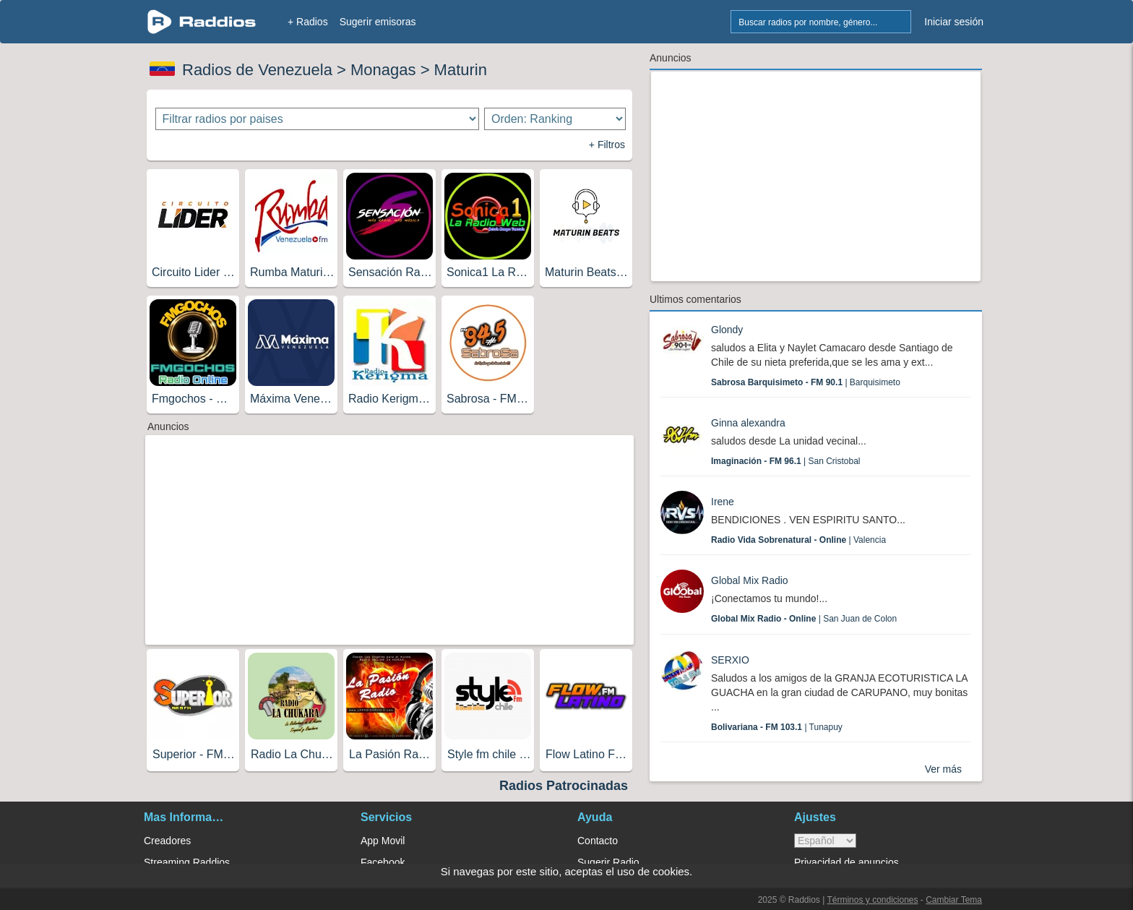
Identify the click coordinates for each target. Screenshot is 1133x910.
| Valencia (798, 540)
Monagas (383, 70)
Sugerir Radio (608, 862)
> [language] (825, 840)
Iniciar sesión (953, 21)
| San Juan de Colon (804, 619)
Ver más (943, 769)
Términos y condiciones (872, 900)
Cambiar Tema (954, 900)
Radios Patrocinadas (563, 785)
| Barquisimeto (805, 382)
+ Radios (308, 21)
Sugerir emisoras (378, 21)
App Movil (383, 840)
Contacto (597, 840)
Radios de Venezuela (257, 70)
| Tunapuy (777, 727)
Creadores (167, 840)
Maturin (460, 70)
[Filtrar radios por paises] (317, 119)
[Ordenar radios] (555, 119)
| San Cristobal (786, 461)
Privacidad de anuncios (846, 862)
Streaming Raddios (187, 862)
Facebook (383, 862)
